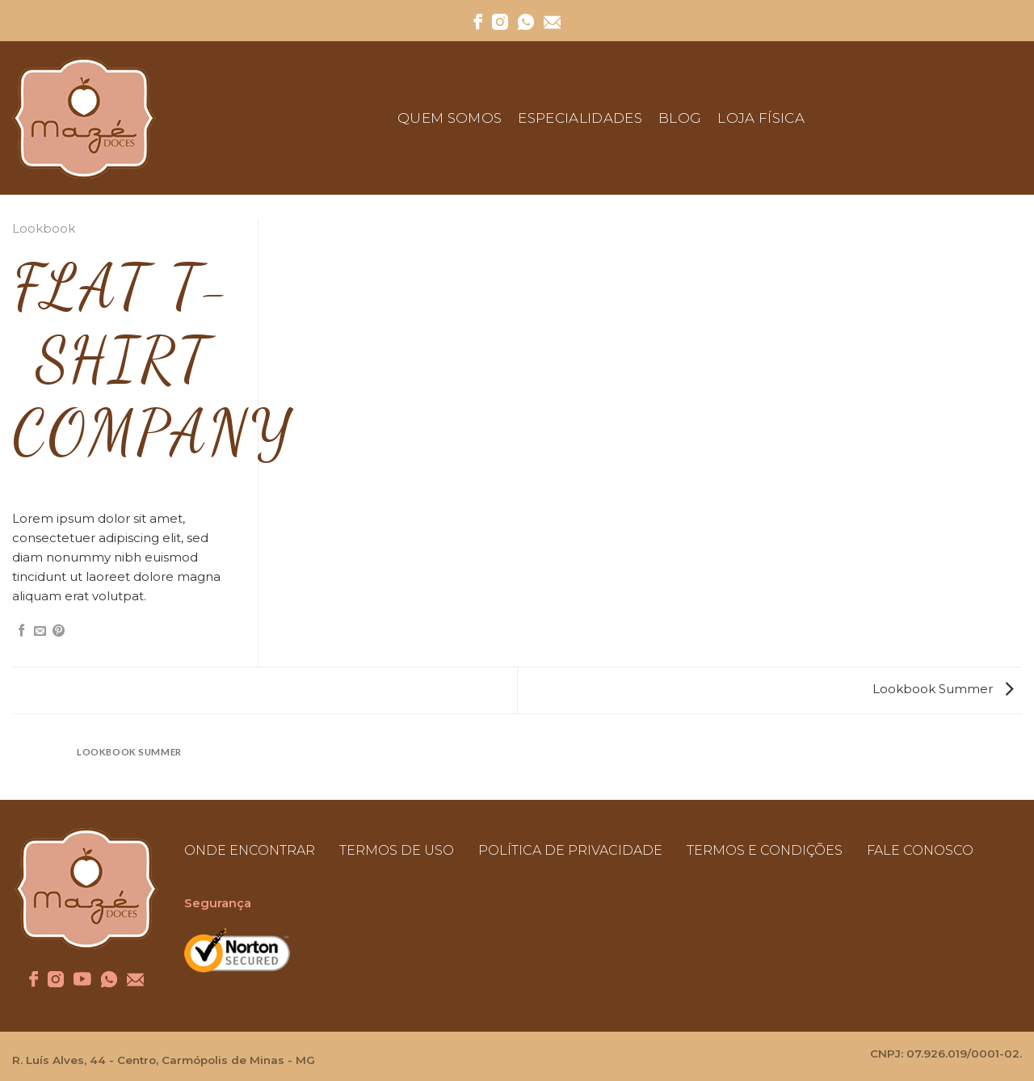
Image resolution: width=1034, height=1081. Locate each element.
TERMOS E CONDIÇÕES (765, 850)
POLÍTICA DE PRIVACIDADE (570, 850)
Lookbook (43, 228)
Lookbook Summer (943, 688)
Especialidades (580, 118)
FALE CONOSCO (920, 850)
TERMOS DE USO (396, 850)
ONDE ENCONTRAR (249, 850)
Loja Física (761, 118)
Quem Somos (449, 118)
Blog (679, 118)
